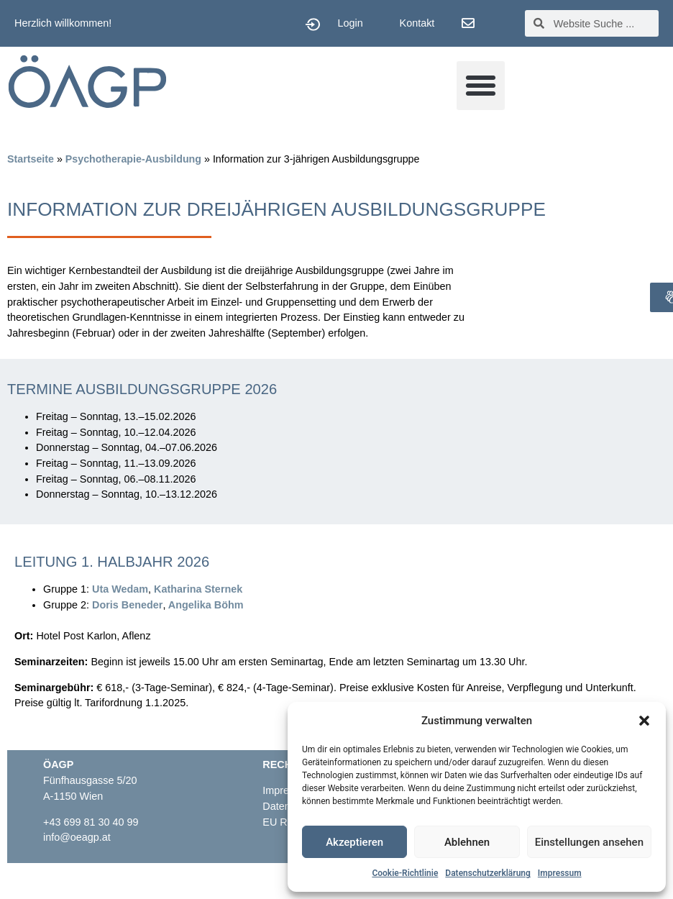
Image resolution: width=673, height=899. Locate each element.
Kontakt (417, 23)
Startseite (30, 159)
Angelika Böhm (206, 605)
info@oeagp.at (77, 837)
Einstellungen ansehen (589, 842)
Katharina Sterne (195, 589)
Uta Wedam (120, 589)
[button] (644, 720)
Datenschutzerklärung (488, 873)
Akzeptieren (354, 842)
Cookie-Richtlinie (405, 873)
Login (350, 23)
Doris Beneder (127, 605)
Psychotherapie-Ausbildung (133, 159)
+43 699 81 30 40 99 (90, 822)
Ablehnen (467, 842)
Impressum (560, 873)
